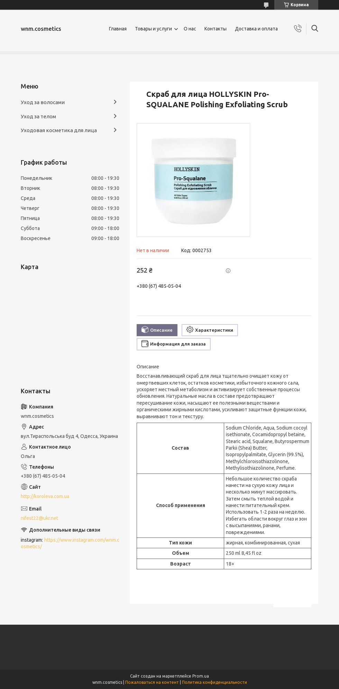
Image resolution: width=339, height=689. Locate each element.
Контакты (215, 28)
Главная (118, 28)
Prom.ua (200, 676)
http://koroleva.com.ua (45, 496)
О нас (190, 28)
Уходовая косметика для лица (59, 130)
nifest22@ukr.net (39, 518)
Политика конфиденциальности (214, 682)
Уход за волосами (43, 102)
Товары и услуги (153, 28)
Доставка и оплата (256, 28)
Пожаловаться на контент (152, 682)
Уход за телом (38, 116)
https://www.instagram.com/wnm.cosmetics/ (70, 543)
